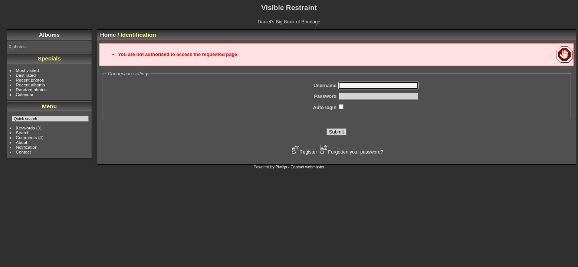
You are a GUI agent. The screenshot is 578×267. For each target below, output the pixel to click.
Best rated (26, 75)
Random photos (31, 89)
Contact (23, 151)
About (21, 142)
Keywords (25, 127)
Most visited (27, 70)
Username (324, 85)
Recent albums (30, 84)
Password (325, 96)
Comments (26, 137)
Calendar (25, 94)
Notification (26, 147)
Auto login (324, 107)
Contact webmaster (307, 167)
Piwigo (281, 167)
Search (23, 132)
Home (108, 35)
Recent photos (30, 80)
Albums (49, 35)
